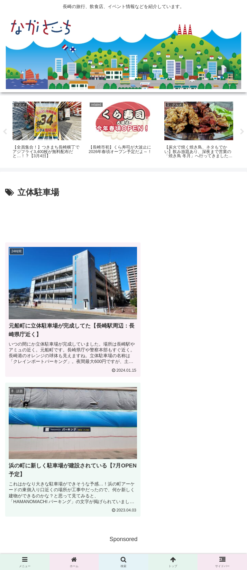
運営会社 (204, 549)
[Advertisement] (123, 217)
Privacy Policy (123, 549)
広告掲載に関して (43, 549)
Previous (5, 132)
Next (242, 132)
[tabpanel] (47, 130)
